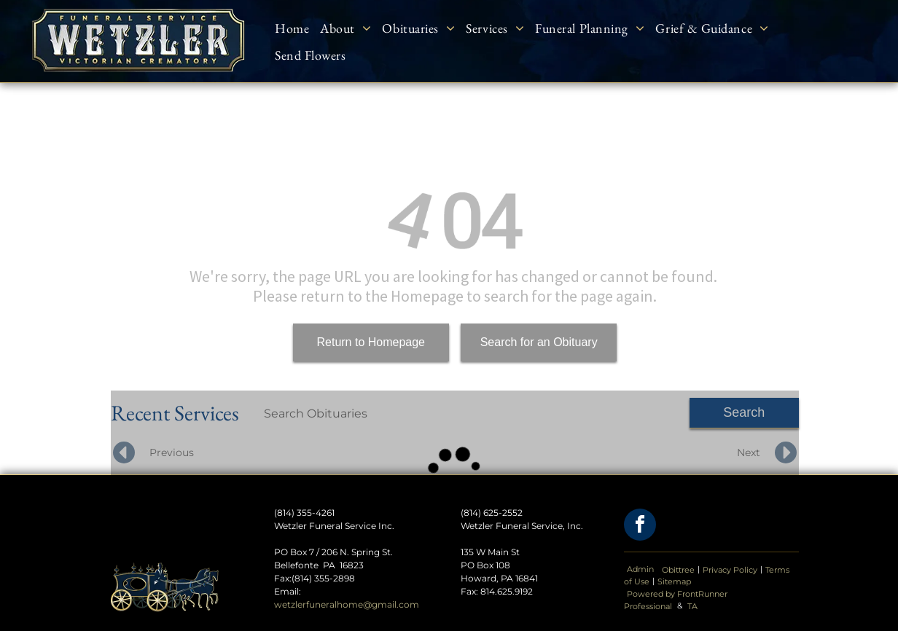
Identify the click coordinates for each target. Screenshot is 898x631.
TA (692, 606)
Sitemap (674, 581)
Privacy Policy (730, 570)
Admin (640, 569)
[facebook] (640, 526)
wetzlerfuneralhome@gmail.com (346, 604)
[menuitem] (297, 27)
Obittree (678, 570)
